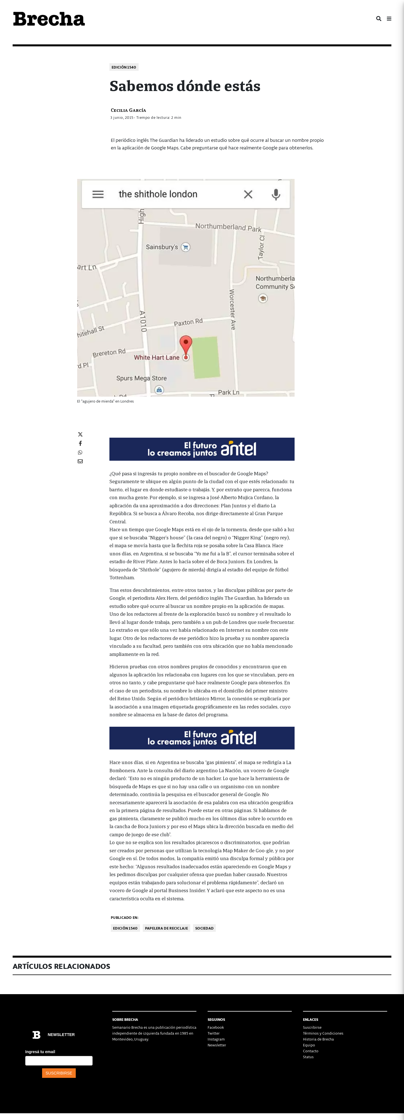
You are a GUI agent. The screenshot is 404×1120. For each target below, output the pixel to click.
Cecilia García (128, 110)
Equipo (309, 1045)
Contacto (310, 1050)
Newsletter (217, 1045)
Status (308, 1056)
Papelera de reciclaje (166, 928)
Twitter (214, 1033)
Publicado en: (124, 917)
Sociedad (204, 928)
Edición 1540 (124, 67)
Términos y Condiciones (323, 1033)
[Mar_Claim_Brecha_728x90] (202, 448)
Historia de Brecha (318, 1039)
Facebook (216, 1027)
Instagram (216, 1039)
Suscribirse (312, 1027)
